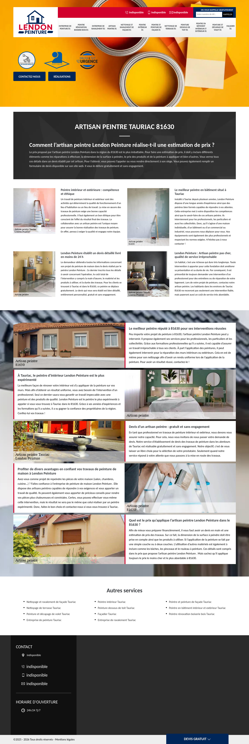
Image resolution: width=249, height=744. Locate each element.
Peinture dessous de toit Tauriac (116, 608)
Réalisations (62, 76)
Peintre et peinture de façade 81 (156, 27)
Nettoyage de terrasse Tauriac (44, 608)
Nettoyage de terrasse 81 (171, 27)
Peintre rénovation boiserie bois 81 (81, 27)
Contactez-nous (29, 76)
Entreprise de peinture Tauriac (44, 620)
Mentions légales (65, 739)
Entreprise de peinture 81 (65, 27)
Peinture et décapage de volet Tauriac (48, 614)
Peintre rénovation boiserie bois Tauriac (192, 614)
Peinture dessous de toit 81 (185, 27)
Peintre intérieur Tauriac (112, 602)
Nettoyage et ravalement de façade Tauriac (51, 602)
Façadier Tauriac (107, 614)
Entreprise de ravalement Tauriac (117, 620)
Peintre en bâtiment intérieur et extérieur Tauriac (197, 608)
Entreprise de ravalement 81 (98, 27)
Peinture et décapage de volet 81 (217, 27)
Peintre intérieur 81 (142, 27)
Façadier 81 (231, 27)
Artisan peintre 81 (112, 27)
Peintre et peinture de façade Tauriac (190, 602)
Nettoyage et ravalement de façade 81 (127, 27)
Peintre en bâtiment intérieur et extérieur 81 (201, 27)
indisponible (134, 12)
